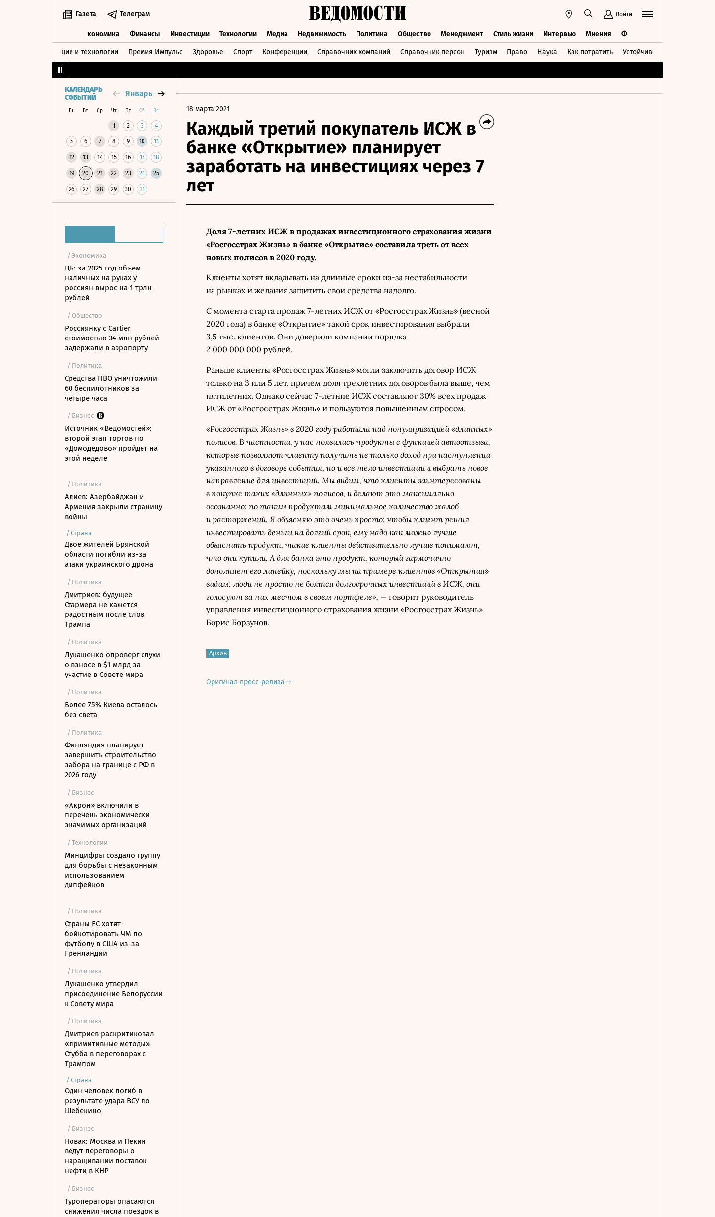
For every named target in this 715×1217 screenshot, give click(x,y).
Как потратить (590, 51)
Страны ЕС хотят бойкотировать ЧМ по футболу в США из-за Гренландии (103, 938)
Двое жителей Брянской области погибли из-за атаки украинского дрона (109, 554)
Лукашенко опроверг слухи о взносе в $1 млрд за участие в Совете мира (112, 664)
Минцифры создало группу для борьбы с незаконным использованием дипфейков (112, 870)
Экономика (101, 33)
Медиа (277, 33)
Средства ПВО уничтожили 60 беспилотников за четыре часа (111, 388)
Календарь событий (83, 94)
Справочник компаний (353, 51)
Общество (414, 33)
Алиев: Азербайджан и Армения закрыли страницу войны (113, 506)
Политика (372, 33)
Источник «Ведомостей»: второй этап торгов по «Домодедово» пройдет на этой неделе (111, 443)
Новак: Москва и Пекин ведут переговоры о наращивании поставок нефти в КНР (106, 1156)
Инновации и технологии (77, 51)
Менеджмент (462, 33)
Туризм (486, 51)
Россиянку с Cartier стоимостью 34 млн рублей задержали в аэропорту (112, 338)
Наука (547, 51)
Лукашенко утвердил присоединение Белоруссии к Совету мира (114, 993)
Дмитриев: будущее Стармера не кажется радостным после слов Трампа (104, 609)
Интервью (559, 33)
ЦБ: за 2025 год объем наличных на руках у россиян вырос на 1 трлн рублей (108, 283)
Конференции (284, 51)
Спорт (242, 51)
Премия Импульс (155, 51)
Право (517, 51)
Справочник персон (432, 51)
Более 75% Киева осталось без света (111, 709)
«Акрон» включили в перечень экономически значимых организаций (107, 815)
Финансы (145, 33)
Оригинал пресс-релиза (248, 682)
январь (138, 93)
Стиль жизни (513, 33)
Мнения (598, 33)
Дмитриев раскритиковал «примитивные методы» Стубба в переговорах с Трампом (109, 1048)
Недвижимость (322, 33)
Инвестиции (190, 33)
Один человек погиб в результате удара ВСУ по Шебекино (107, 1100)
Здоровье (208, 51)
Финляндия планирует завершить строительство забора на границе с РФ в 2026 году (110, 760)
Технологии (238, 33)
